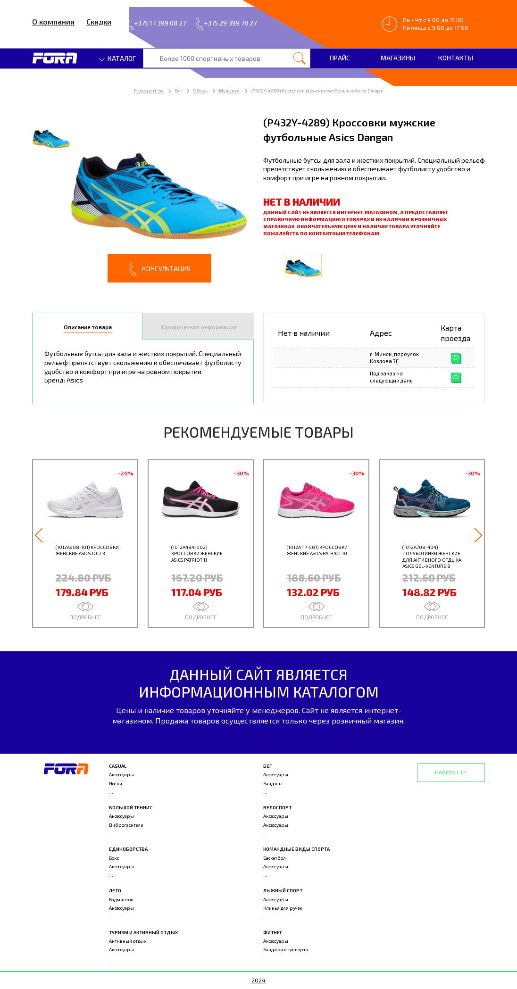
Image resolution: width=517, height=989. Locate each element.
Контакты (455, 58)
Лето (115, 890)
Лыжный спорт (282, 890)
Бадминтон (121, 899)
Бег (267, 766)
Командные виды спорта (296, 849)
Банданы (273, 783)
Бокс (114, 858)
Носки (115, 783)
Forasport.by (148, 90)
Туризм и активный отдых (143, 932)
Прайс (340, 58)
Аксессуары (121, 774)
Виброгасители (126, 825)
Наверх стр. (451, 772)
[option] (143, 199)
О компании (53, 21)
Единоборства (128, 849)
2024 (258, 980)
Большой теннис (130, 807)
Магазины (398, 58)
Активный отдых (127, 941)
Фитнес (273, 932)
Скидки (98, 21)
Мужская (229, 90)
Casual (117, 766)
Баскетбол (274, 858)
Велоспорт (277, 807)
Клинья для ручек (282, 908)
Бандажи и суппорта (285, 949)
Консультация (159, 269)
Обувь (200, 90)
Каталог (118, 58)
